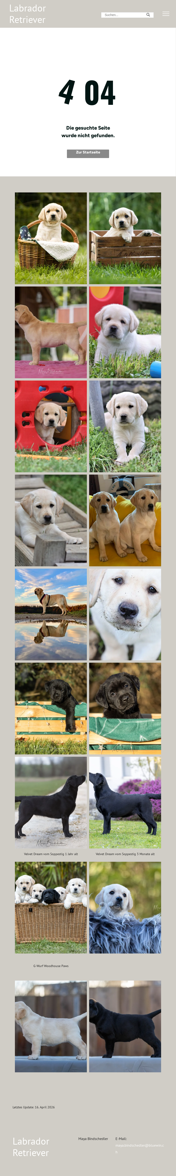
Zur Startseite (88, 152)
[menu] (166, 14)
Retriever (27, 19)
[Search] (127, 15)
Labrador (27, 8)
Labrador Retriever (31, 1147)
